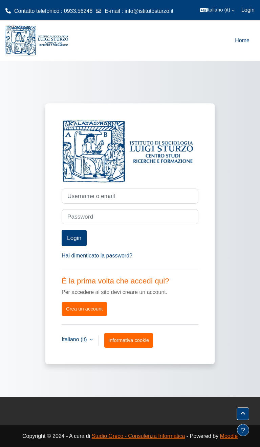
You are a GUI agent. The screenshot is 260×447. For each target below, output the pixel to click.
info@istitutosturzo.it (149, 11)
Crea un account (84, 309)
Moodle (229, 436)
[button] (217, 10)
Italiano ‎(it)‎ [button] (75, 339)
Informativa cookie (128, 340)
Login (248, 10)
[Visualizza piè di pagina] (243, 430)
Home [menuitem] (242, 40)
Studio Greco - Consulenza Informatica (138, 436)
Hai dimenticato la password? (97, 255)
